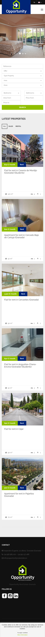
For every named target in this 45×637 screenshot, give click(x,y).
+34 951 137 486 (23, 554)
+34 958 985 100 (10, 554)
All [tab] (4, 126)
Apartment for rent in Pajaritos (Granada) (19, 494)
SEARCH (22, 107)
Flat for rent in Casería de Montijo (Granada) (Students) (20, 171)
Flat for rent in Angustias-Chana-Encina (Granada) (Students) (20, 365)
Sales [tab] (11, 126)
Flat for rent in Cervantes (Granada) (21, 299)
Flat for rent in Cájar (14, 429)
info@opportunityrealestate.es (15, 558)
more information (23, 635)
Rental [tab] (18, 126)
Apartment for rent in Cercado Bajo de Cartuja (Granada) (21, 236)
